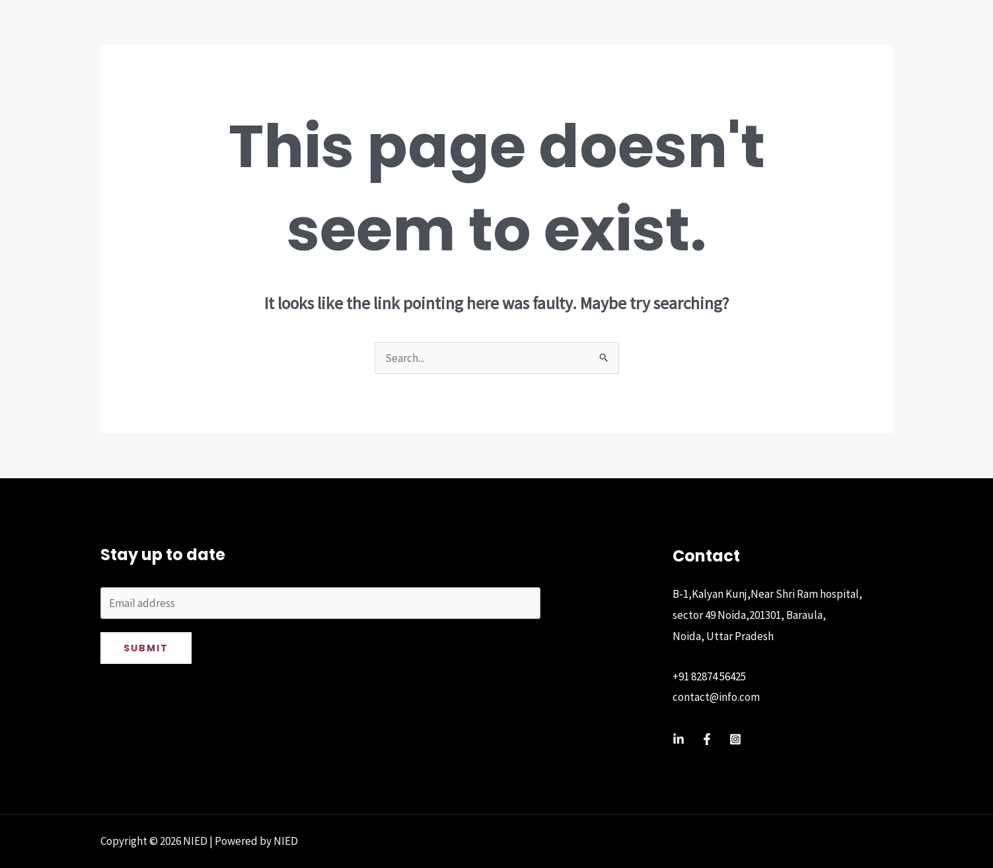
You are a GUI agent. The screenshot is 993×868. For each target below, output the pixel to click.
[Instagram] (735, 739)
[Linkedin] (678, 739)
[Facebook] (707, 739)
